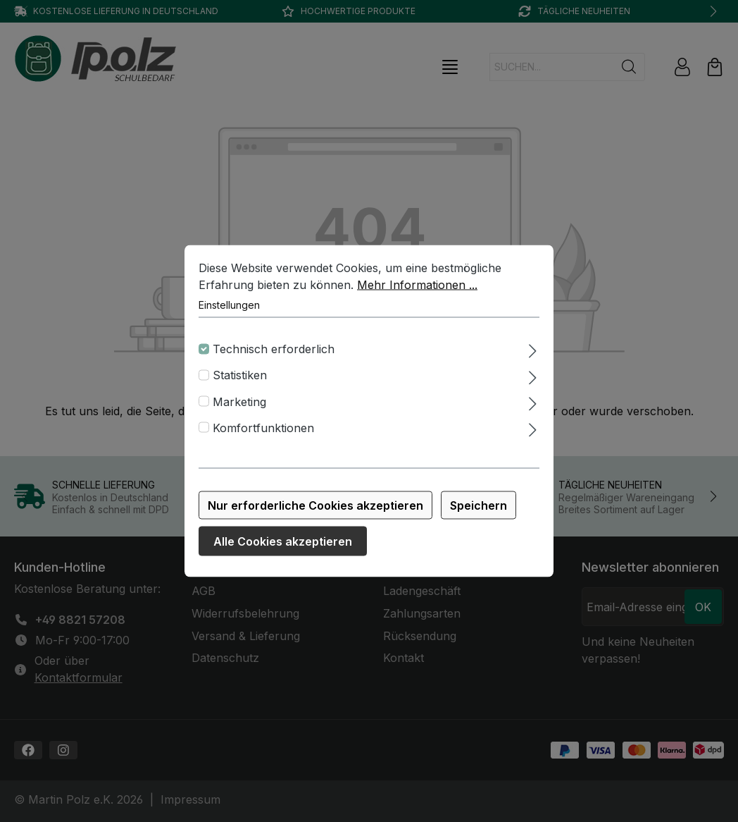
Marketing (239, 404)
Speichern (478, 508)
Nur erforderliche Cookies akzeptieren (315, 508)
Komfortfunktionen (263, 431)
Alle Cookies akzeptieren (282, 544)
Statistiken (240, 378)
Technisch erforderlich (273, 352)
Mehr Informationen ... (417, 288)
